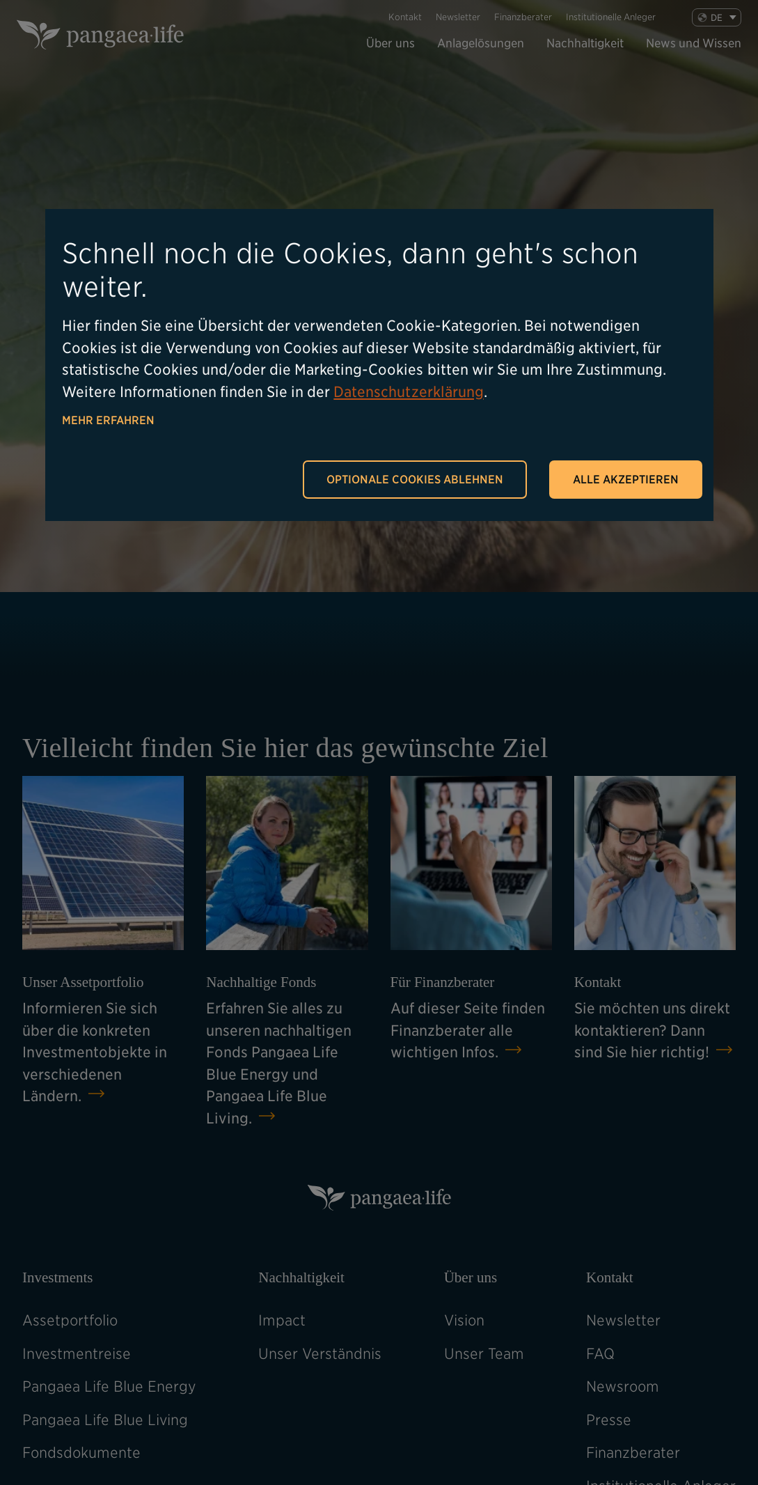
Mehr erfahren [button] (108, 420)
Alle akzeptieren (626, 479)
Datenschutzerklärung (408, 392)
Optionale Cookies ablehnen (414, 479)
